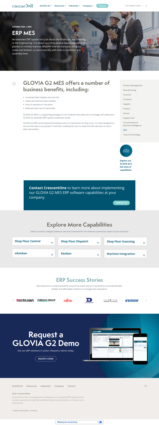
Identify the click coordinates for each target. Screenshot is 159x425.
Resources (32, 386)
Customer (127, 99)
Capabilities (18, 26)
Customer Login (133, 6)
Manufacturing (129, 90)
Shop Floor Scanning (121, 249)
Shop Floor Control (27, 247)
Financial (127, 94)
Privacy (34, 410)
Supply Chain (129, 118)
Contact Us (121, 203)
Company (59, 386)
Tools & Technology (131, 134)
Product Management (132, 85)
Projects (126, 108)
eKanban (21, 261)
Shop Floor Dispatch (74, 248)
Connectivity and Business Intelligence (132, 124)
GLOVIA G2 (17, 386)
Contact (71, 386)
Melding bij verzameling (67, 422)
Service (126, 113)
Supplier (127, 104)
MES (125, 130)
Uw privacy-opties (88, 422)
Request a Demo (45, 359)
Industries (46, 386)
